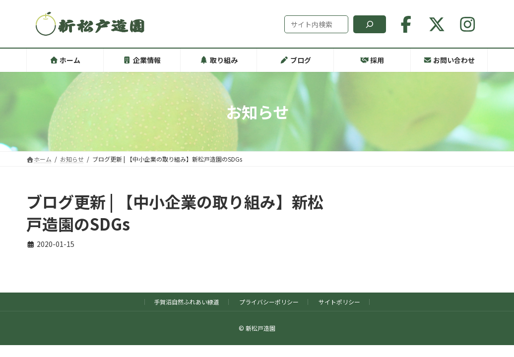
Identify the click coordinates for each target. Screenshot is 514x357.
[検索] (369, 24)
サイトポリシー (339, 302)
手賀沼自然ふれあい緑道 (186, 302)
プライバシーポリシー (269, 302)
